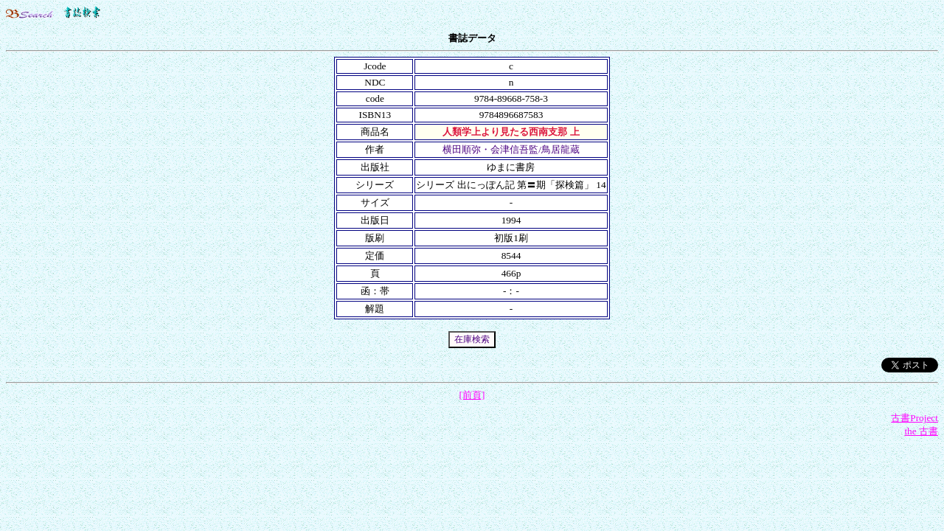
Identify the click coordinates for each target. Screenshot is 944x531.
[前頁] (472, 394)
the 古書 (921, 431)
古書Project (914, 417)
